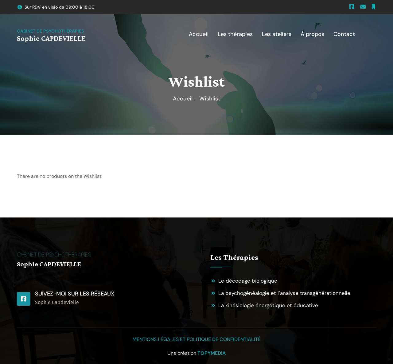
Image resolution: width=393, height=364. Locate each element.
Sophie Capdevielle (57, 302)
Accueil (183, 98)
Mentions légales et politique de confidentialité (196, 339)
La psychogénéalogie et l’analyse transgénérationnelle (284, 293)
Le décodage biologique (247, 280)
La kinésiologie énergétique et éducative (268, 305)
